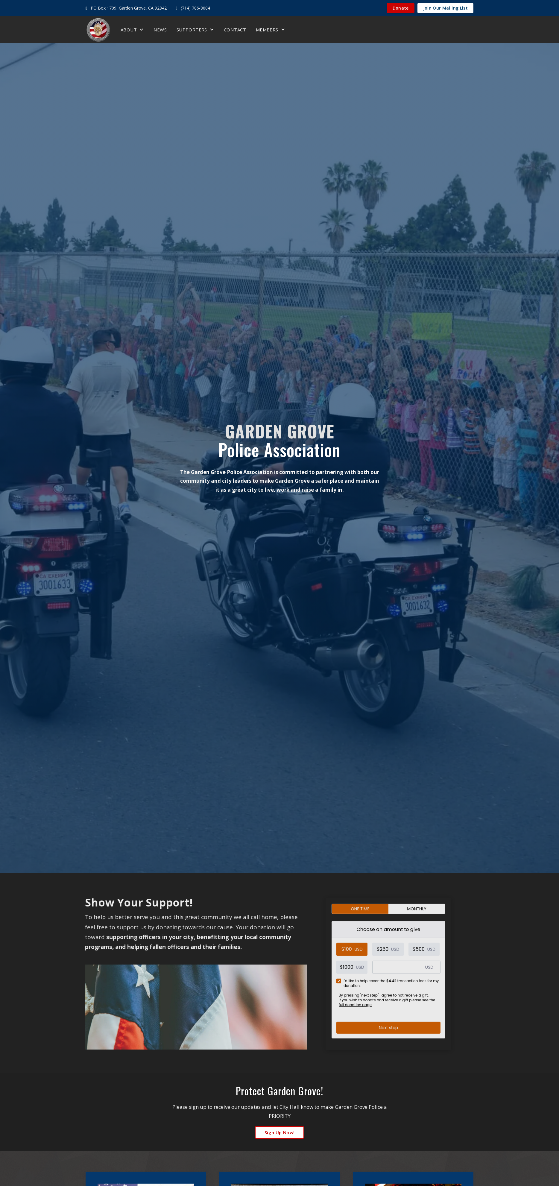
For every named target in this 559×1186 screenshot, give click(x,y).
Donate (401, 8)
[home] (98, 30)
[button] (132, 29)
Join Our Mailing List (445, 8)
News (160, 30)
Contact (235, 30)
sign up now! (280, 1132)
